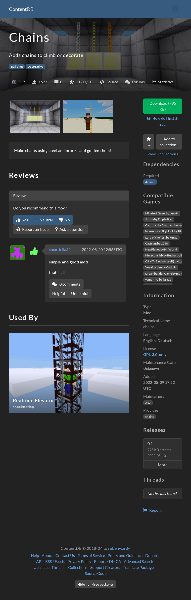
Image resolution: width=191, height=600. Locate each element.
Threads (58, 567)
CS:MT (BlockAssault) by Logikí (165, 261)
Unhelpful (79, 293)
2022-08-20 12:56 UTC (102, 249)
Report (152, 510)
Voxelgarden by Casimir (160, 267)
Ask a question (70, 229)
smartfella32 (60, 249)
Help (35, 555)
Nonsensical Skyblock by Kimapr (166, 231)
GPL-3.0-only (155, 354)
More (162, 464)
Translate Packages (139, 567)
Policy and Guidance (125, 555)
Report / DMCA (107, 561)
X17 (148, 402)
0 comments (66, 284)
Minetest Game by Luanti (161, 213)
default (150, 182)
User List (41, 567)
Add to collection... (169, 141)
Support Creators (105, 567)
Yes (22, 219)
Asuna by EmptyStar (158, 219)
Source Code (95, 573)
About (47, 555)
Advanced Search (138, 561)
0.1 (159, 449)
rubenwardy (119, 548)
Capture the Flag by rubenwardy (166, 225)
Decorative (36, 66)
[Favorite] (148, 142)
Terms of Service (91, 555)
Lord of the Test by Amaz (161, 237)
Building (17, 66)
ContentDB (21, 9)
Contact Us (65, 555)
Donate (151, 555)
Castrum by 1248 (156, 243)
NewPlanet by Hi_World (161, 249)
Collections (78, 567)
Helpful (58, 293)
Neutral (43, 219)
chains (149, 416)
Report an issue (32, 229)
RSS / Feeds (55, 561)
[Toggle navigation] (175, 9)
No (64, 219)
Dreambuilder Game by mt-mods (166, 273)
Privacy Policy (79, 561)
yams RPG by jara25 (158, 279)
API (39, 561)
